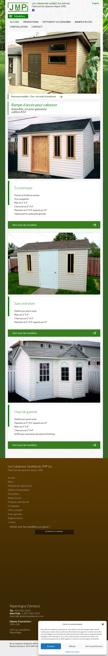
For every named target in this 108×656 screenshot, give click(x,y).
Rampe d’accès (83, 21)
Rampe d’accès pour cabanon (34, 108)
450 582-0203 (23, 610)
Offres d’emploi (15, 510)
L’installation (18, 26)
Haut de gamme (25, 412)
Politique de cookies (72, 652)
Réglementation (15, 518)
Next (97, 65)
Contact (37, 26)
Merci (11, 481)
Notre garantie (15, 514)
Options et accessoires (56, 21)
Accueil (14, 21)
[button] (102, 624)
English (95, 3)
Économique (23, 188)
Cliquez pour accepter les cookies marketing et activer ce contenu (54, 529)
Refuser (72, 646)
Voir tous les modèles (24, 224)
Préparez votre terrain (18, 502)
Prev (11, 65)
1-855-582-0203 (31, 613)
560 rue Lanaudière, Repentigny (20, 631)
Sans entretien (24, 303)
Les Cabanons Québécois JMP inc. (26, 643)
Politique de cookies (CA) (20, 485)
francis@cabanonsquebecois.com (26, 616)
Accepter (51, 646)
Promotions (30, 21)
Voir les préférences (94, 646)
